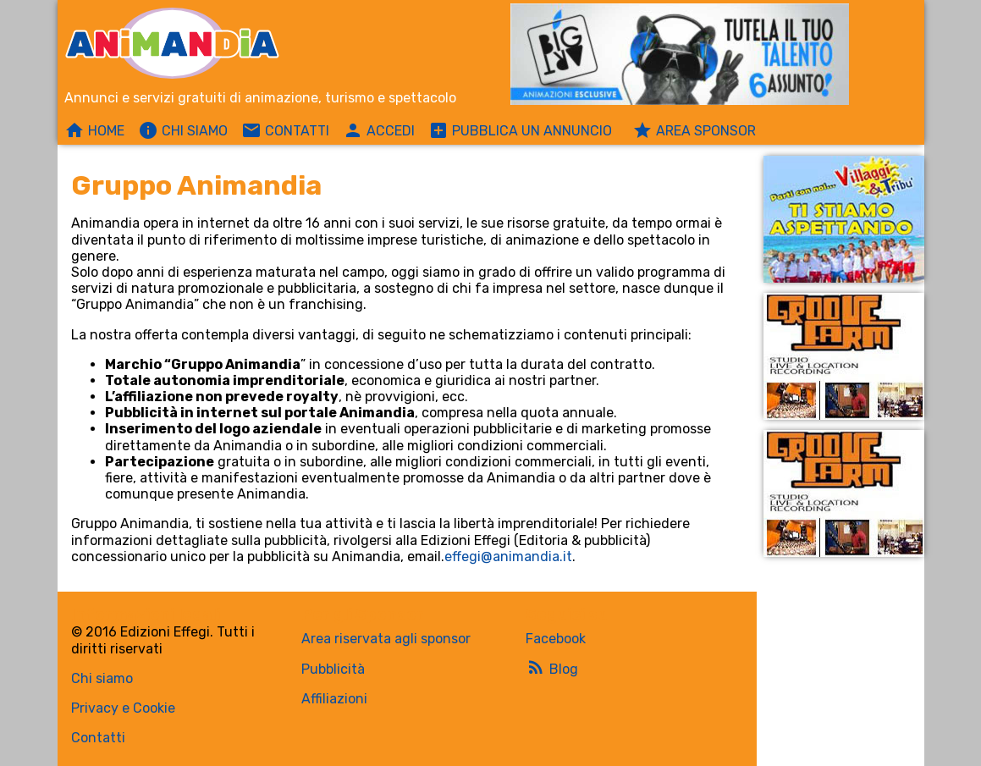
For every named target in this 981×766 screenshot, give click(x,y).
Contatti (98, 738)
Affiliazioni (334, 699)
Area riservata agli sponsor (386, 639)
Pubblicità (333, 669)
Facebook (556, 639)
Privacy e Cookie (123, 708)
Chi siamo (102, 678)
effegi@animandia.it (508, 556)
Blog (552, 667)
